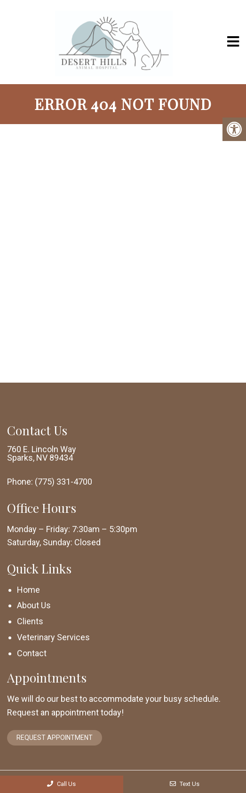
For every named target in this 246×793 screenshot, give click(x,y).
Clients (30, 621)
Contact (32, 653)
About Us (34, 605)
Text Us (184, 783)
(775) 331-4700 (63, 482)
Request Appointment (54, 737)
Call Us (61, 783)
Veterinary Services (53, 637)
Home (28, 590)
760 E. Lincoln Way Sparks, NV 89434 (41, 453)
